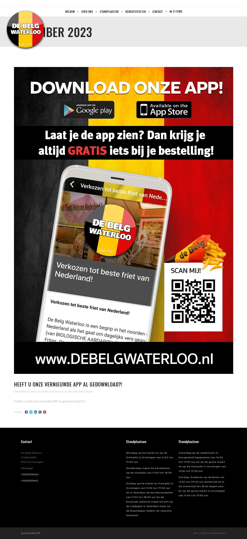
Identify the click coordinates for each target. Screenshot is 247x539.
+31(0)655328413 (29, 480)
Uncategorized (83, 391)
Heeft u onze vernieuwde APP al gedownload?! (68, 384)
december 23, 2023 (25, 391)
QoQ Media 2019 (30, 533)
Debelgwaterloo (52, 391)
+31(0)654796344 (30, 474)
